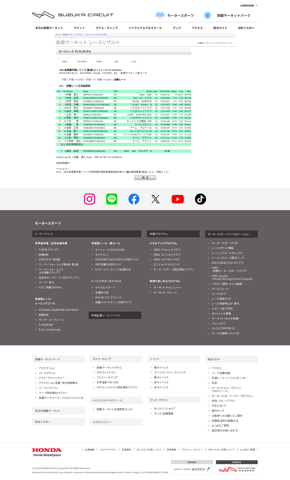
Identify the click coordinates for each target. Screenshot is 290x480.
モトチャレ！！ (102, 254)
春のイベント (161, 367)
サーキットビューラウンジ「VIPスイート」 (226, 389)
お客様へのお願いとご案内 (227, 415)
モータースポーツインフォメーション (228, 234)
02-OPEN (82, 61)
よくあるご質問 (220, 425)
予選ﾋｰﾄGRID (76, 79)
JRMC (99, 61)
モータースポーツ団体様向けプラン (174, 269)
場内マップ (218, 410)
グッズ (177, 28)
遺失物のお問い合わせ (225, 430)
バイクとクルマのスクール (145, 28)
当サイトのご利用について (221, 449)
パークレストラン (48, 388)
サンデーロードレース (51, 320)
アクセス (197, 28)
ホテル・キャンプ (107, 28)
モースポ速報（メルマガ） (226, 333)
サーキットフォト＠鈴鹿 (225, 318)
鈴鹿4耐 (43, 315)
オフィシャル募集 (221, 313)
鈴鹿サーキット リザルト (73, 35)
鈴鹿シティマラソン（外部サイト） (113, 302)
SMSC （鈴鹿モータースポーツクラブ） (229, 269)
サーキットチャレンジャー (168, 287)
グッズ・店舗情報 (163, 413)
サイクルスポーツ (105, 287)
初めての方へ (246, 28)
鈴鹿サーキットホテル (109, 367)
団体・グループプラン (224, 401)
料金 (214, 383)
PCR (134, 61)
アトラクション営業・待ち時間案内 (58, 383)
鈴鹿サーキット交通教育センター (115, 409)
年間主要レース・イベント (105, 315)
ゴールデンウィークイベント (170, 372)
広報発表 (126, 449)
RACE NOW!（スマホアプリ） (228, 263)
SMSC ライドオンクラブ (167, 259)
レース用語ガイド (221, 299)
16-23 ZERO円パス (223, 328)
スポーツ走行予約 (222, 308)
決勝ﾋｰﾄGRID (104, 79)
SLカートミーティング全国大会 (113, 269)
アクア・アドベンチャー (52, 378)
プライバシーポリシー (192, 449)
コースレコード (220, 289)
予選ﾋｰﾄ (90, 79)
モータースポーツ (175, 15)
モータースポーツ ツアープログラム (232, 396)
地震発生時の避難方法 (225, 420)
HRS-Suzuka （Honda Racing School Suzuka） (232, 277)
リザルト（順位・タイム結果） (227, 284)
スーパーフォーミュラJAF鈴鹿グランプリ (51, 270)
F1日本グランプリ (49, 249)
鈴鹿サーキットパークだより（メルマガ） (61, 398)
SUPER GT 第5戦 (49, 259)
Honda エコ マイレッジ (108, 297)
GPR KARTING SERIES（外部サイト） (117, 259)
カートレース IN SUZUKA (96, 35)
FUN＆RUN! (46, 325)
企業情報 (89, 449)
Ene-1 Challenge (50, 329)
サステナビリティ (108, 449)
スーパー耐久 (47, 282)
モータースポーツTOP (225, 243)
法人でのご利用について (149, 449)
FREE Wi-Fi (219, 406)
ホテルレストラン (106, 372)
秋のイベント (161, 382)
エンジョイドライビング (166, 264)
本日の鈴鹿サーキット (49, 28)
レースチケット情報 (223, 248)
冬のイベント (161, 387)
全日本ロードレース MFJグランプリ (59, 277)
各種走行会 (102, 292)
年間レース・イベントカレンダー (230, 378)
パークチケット (47, 373)
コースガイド (219, 294)
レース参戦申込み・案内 (225, 303)
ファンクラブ (219, 323)
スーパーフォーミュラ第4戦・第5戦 (59, 264)
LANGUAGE (247, 5)
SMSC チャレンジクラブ (167, 249)
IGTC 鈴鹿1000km (50, 287)
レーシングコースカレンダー (228, 253)
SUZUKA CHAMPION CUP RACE (58, 310)
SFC (117, 61)
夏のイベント (161, 377)
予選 (64, 79)
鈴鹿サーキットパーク (229, 15)
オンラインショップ (164, 408)
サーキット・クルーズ (165, 292)
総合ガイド (220, 28)
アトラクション (47, 368)
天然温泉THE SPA (108, 382)
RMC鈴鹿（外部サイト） (108, 264)
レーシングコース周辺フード (228, 258)
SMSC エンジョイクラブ (167, 254)
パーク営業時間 (221, 373)
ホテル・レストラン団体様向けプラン (117, 387)
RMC (65, 61)
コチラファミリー (102, 422)
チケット (79, 28)
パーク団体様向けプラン (53, 393)
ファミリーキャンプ (107, 377)
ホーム (58, 35)
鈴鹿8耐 (43, 254)
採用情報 (171, 449)
